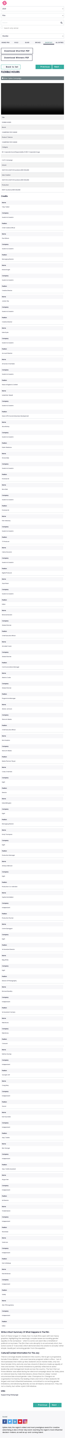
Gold (16, 42)
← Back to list (11, 67)
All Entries (59, 42)
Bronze (38, 42)
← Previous (43, 67)
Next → (58, 67)
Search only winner (11, 28)
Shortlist (48, 42)
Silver (27, 42)
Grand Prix (5, 42)
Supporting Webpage (9, 1395)
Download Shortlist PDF (17, 51)
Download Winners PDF (16, 57)
